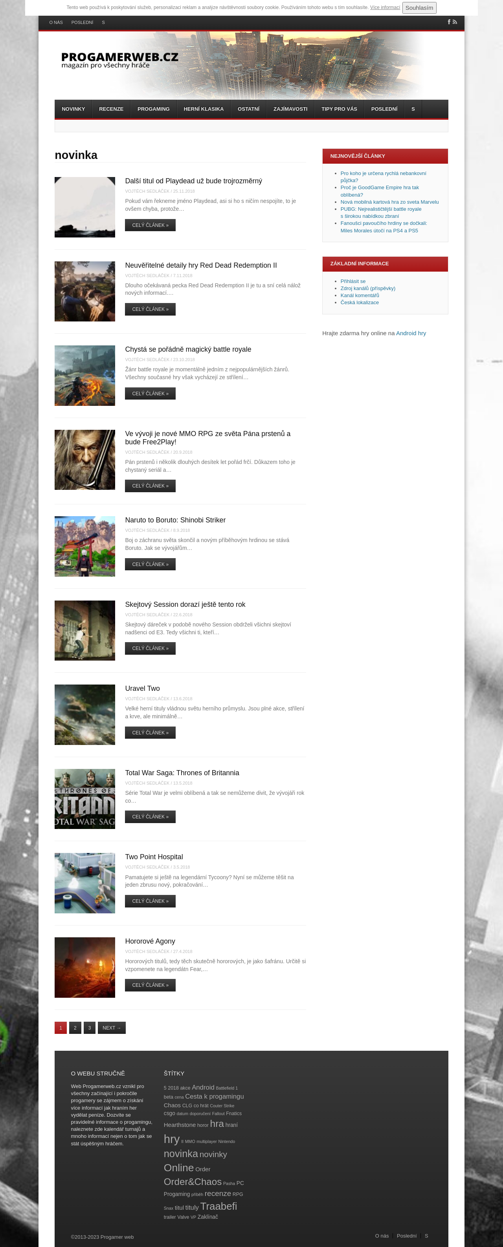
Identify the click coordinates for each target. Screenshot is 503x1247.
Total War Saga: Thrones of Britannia (182, 773)
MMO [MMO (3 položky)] (190, 1141)
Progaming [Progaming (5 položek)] (177, 1194)
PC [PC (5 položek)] (240, 1183)
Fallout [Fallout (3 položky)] (218, 1113)
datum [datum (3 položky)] (182, 1113)
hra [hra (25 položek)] (217, 1123)
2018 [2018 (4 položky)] (173, 1088)
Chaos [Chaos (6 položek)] (172, 1105)
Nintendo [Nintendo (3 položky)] (226, 1141)
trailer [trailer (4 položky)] (170, 1217)
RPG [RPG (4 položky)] (238, 1194)
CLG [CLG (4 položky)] (187, 1105)
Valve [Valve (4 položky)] (183, 1217)
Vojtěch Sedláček (147, 191)
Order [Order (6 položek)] (202, 1169)
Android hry (411, 333)
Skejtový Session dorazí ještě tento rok (185, 604)
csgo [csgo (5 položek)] (169, 1113)
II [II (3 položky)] (182, 1141)
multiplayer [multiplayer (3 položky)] (206, 1141)
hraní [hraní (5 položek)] (232, 1125)
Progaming (154, 109)
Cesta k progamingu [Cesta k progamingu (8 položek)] (214, 1096)
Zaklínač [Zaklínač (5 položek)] (208, 1217)
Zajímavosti (290, 109)
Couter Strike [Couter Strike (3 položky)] (222, 1105)
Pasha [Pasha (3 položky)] (229, 1183)
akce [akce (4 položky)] (185, 1088)
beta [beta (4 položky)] (168, 1097)
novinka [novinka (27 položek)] (181, 1153)
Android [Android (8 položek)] (203, 1087)
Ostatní (248, 109)
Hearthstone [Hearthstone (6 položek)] (180, 1124)
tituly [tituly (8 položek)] (192, 1207)
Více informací (385, 7)
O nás (56, 22)
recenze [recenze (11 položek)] (218, 1193)
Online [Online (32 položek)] (179, 1168)
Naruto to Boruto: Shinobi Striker (175, 520)
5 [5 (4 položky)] (165, 1088)
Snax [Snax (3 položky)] (168, 1208)
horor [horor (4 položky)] (203, 1125)
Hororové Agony (150, 941)
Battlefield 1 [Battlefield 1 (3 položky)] (227, 1088)
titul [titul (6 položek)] (179, 1207)
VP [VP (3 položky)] (193, 1217)
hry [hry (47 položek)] (172, 1138)
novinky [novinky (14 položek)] (213, 1154)
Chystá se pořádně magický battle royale (188, 349)
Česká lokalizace (360, 302)
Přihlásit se (353, 281)
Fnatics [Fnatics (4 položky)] (234, 1113)
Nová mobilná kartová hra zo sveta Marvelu (390, 202)
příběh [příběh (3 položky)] (197, 1194)
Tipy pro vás (339, 109)
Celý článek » (150, 225)
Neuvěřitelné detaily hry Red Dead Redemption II (201, 265)
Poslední (83, 22)
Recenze (111, 109)
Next (112, 1028)
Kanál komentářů (360, 295)
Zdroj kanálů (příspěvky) (368, 288)
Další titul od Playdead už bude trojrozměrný (193, 181)
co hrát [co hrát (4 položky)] (201, 1105)
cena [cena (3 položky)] (179, 1097)
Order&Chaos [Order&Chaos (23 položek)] (193, 1181)
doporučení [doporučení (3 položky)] (200, 1113)
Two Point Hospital (154, 857)
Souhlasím (419, 7)
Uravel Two (142, 688)
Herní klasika (204, 109)
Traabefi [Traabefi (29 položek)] (218, 1206)
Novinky (73, 109)
